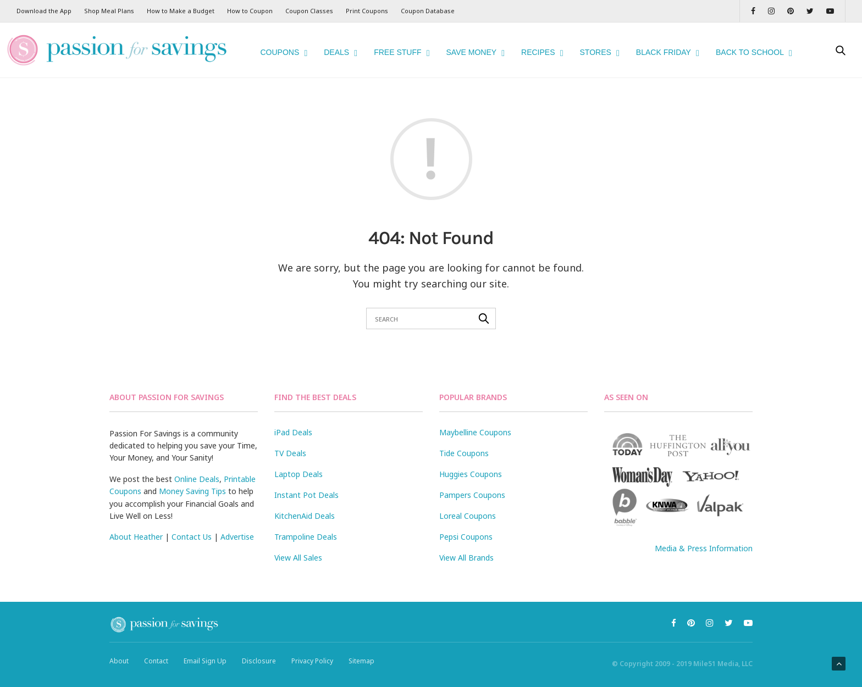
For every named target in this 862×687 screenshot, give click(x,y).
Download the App (43, 11)
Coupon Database (428, 11)
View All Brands (466, 543)
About (119, 647)
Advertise (237, 523)
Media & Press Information (704, 534)
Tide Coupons (464, 439)
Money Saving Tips (192, 477)
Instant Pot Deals (306, 480)
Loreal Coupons (467, 501)
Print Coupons (367, 11)
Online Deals (196, 464)
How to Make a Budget (180, 11)
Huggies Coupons (470, 460)
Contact (156, 647)
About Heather (136, 523)
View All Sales (298, 543)
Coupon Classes (309, 11)
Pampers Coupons (472, 480)
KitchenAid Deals (304, 501)
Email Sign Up (205, 647)
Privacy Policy (312, 647)
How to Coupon (250, 11)
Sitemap (361, 647)
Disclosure (259, 647)
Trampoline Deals (305, 522)
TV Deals (290, 439)
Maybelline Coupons (475, 418)
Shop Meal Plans (109, 11)
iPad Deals (293, 418)
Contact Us (192, 523)
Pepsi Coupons (466, 522)
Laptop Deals (298, 460)
